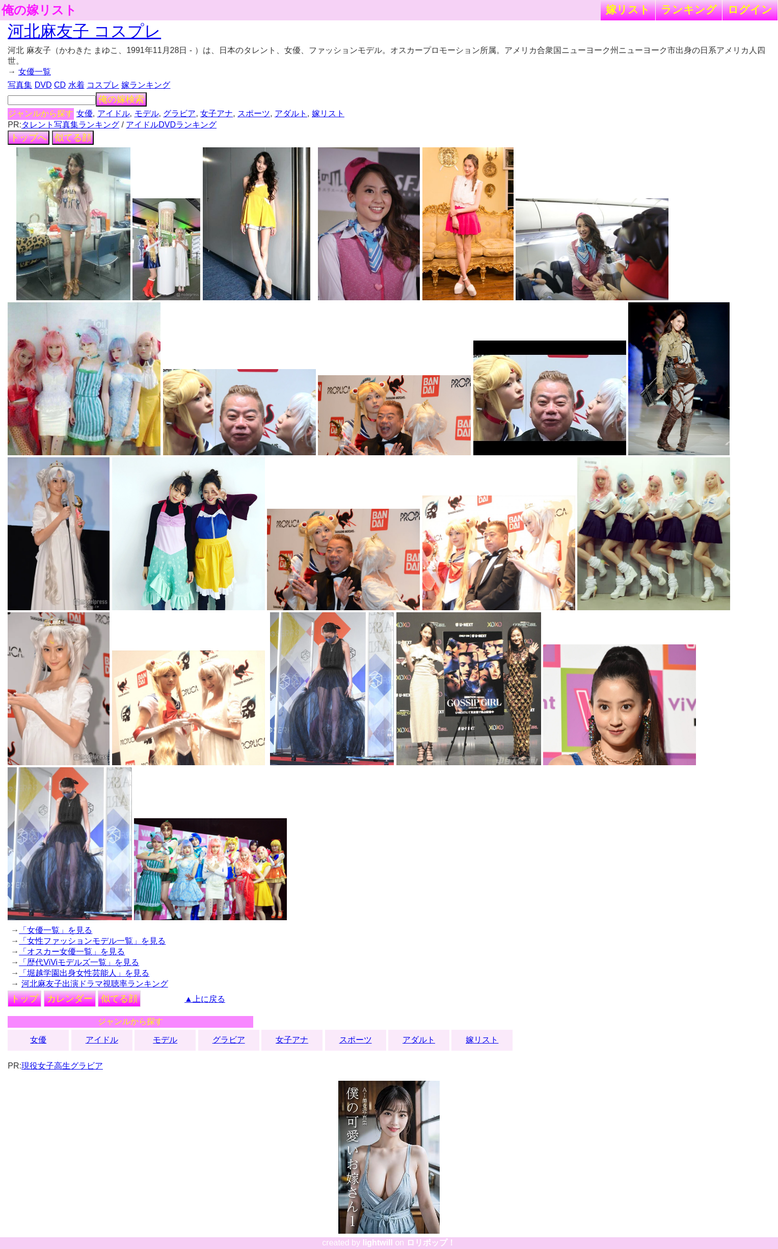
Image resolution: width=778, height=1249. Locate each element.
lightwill (377, 1242)
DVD (43, 85)
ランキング (689, 9)
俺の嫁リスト (39, 10)
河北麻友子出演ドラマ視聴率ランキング (94, 983)
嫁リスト (628, 9)
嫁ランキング (145, 85)
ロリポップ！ (431, 1242)
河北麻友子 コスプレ (84, 31)
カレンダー (70, 999)
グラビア (179, 113)
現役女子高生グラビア (62, 1065)
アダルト (291, 113)
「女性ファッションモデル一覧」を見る (92, 940)
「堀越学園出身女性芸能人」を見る (84, 973)
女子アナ (216, 113)
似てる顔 (73, 138)
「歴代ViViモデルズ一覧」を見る (79, 962)
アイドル (113, 113)
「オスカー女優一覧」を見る (72, 951)
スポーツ (253, 113)
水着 (76, 85)
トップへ (28, 138)
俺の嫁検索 (121, 99)
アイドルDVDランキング (171, 124)
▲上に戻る (204, 999)
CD (60, 85)
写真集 (20, 85)
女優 (84, 113)
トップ (24, 999)
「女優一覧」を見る (55, 930)
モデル (147, 113)
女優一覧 (34, 71)
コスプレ (103, 85)
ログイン (750, 9)
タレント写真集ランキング (70, 124)
